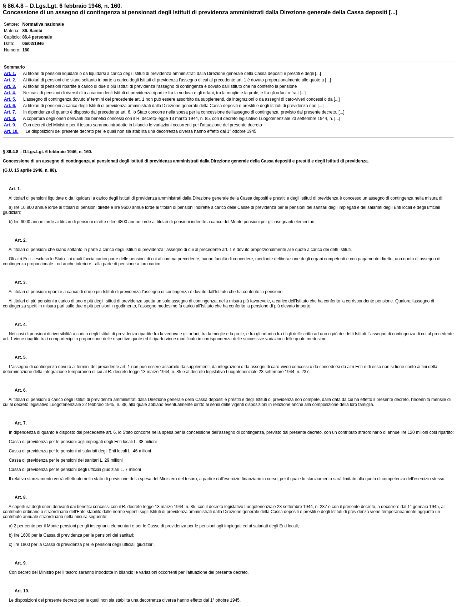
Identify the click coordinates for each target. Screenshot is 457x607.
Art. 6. (18, 390)
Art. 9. (18, 563)
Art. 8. (18, 497)
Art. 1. (15, 188)
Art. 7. (18, 423)
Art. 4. (18, 324)
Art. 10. (19, 590)
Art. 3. (18, 282)
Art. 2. (18, 240)
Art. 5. (18, 357)
